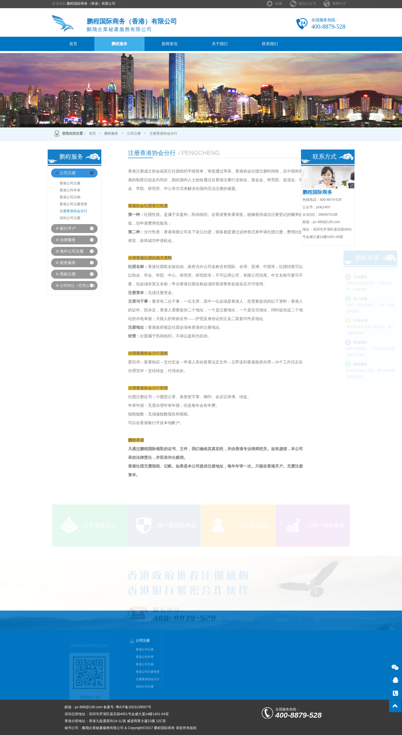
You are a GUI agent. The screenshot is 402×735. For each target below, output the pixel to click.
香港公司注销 (61, 197)
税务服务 (60, 263)
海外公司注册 (64, 251)
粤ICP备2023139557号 (133, 707)
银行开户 (60, 228)
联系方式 (332, 156)
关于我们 (220, 44)
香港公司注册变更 (65, 204)
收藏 (278, 2)
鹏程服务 (119, 44)
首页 (73, 44)
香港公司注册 (61, 183)
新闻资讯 (170, 44)
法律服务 (60, 240)
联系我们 (270, 44)
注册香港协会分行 (163, 134)
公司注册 (134, 134)
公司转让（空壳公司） (70, 286)
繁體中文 (339, 2)
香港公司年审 (61, 190)
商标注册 (60, 274)
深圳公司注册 (61, 218)
